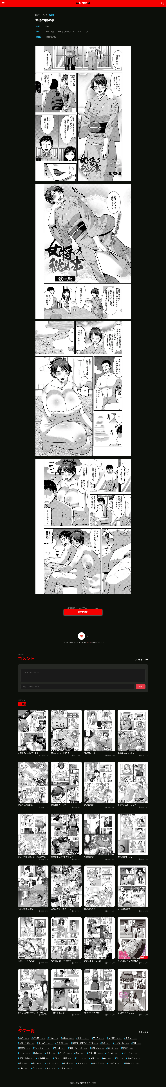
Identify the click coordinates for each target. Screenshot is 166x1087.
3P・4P (59, 1048)
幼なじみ (133, 1058)
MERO (83, 3)
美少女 (131, 1038)
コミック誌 (130, 1053)
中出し (83, 1038)
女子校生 (115, 1038)
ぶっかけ (113, 1053)
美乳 (38, 1053)
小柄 (23, 1068)
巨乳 (79, 31)
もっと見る (143, 1032)
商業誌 (51, 15)
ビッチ (37, 1068)
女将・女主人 (69, 31)
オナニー (53, 1063)
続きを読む (83, 612)
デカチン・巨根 (63, 1058)
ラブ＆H (62, 1043)
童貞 (51, 1068)
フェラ (98, 1038)
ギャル (37, 1063)
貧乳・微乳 (26, 1058)
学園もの (97, 1048)
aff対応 (39, 1038)
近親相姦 (44, 1058)
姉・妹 (113, 1048)
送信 (140, 687)
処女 (106, 1043)
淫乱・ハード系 (78, 1048)
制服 (137, 1043)
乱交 (23, 1063)
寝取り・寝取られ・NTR (85, 1043)
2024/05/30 (51, 37)
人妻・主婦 (50, 31)
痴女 (86, 31)
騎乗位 (24, 1048)
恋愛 (51, 1053)
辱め (80, 1053)
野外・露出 (95, 1053)
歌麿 (47, 26)
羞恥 (95, 1058)
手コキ (68, 1063)
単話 (59, 31)
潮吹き (127, 1048)
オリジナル (122, 1043)
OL (119, 1058)
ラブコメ (65, 1068)
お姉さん (98, 1063)
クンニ (81, 1058)
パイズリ (65, 1053)
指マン (83, 1063)
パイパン (115, 1063)
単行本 (68, 1038)
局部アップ (132, 1063)
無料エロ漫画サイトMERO (86, 1083)
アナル (24, 1053)
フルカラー (45, 1043)
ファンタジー (42, 1048)
